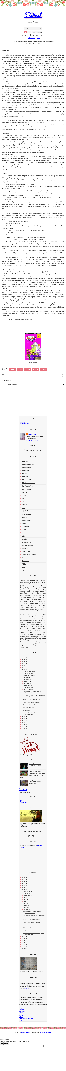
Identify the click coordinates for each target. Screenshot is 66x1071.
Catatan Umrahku (26, 489)
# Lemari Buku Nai (37, 32)
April (25, 903)
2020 (23, 665)
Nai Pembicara (26, 551)
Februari (26, 907)
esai (23, 498)
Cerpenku (24, 492)
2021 (23, 663)
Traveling (24, 570)
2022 (23, 661)
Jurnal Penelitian (26, 514)
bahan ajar (25, 461)
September (27, 895)
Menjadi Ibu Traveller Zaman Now (32, 702)
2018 (23, 669)
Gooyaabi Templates (45, 1032)
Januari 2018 (27, 689)
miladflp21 (25, 548)
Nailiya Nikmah (32, 434)
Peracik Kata (23, 802)
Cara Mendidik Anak (27, 486)
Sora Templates (25, 1032)
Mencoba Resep (26, 542)
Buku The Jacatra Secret (28, 483)
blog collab (25, 473)
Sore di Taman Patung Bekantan (31, 699)
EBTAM (24, 495)
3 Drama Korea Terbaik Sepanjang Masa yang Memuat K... (33, 713)
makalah (24, 530)
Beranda (22, 422)
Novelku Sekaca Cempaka (29, 554)
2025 (23, 657)
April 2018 (26, 683)
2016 (23, 718)
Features (21, 1009)
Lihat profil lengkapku (32, 440)
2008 (23, 728)
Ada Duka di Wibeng (28, 707)
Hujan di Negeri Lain (27, 511)
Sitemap (21, 1012)
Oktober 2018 (27, 673)
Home (20, 1008)
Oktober (26, 893)
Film (23, 501)
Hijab (23, 508)
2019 (23, 667)
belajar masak (26, 470)
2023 (23, 659)
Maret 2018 (27, 685)
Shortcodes (22, 1011)
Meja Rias (24, 539)
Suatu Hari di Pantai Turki (30, 705)
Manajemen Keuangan (28, 533)
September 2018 (28, 675)
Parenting (24, 558)
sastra (23, 567)
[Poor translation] (6, 1043)
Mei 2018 (26, 681)
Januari (25, 910)
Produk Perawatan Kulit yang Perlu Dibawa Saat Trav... (32, 692)
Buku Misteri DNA (26, 480)
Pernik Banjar (25, 561)
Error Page (22, 1014)
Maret (25, 905)
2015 (23, 720)
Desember (26, 891)
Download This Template (26, 1018)
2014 (23, 722)
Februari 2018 (27, 687)
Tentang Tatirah (24, 423)
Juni (24, 899)
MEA (23, 536)
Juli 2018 (26, 677)
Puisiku (24, 564)
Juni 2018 (26, 679)
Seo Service (22, 1015)
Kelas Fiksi (25, 517)
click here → (27, 988)
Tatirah (33, 16)
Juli (24, 897)
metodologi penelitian (28, 545)
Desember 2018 (28, 671)
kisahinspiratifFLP (27, 520)
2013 (23, 724)
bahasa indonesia (27, 467)
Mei (24, 901)
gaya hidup (25, 505)
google (22, 801)
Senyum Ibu (26, 710)
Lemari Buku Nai (26, 526)
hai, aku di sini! (24, 425)
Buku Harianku (26, 477)
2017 (23, 716)
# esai (29, 32)
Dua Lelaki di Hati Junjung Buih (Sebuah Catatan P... (34, 696)
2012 (23, 726)
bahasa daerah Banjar (28, 464)
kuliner (24, 523)
